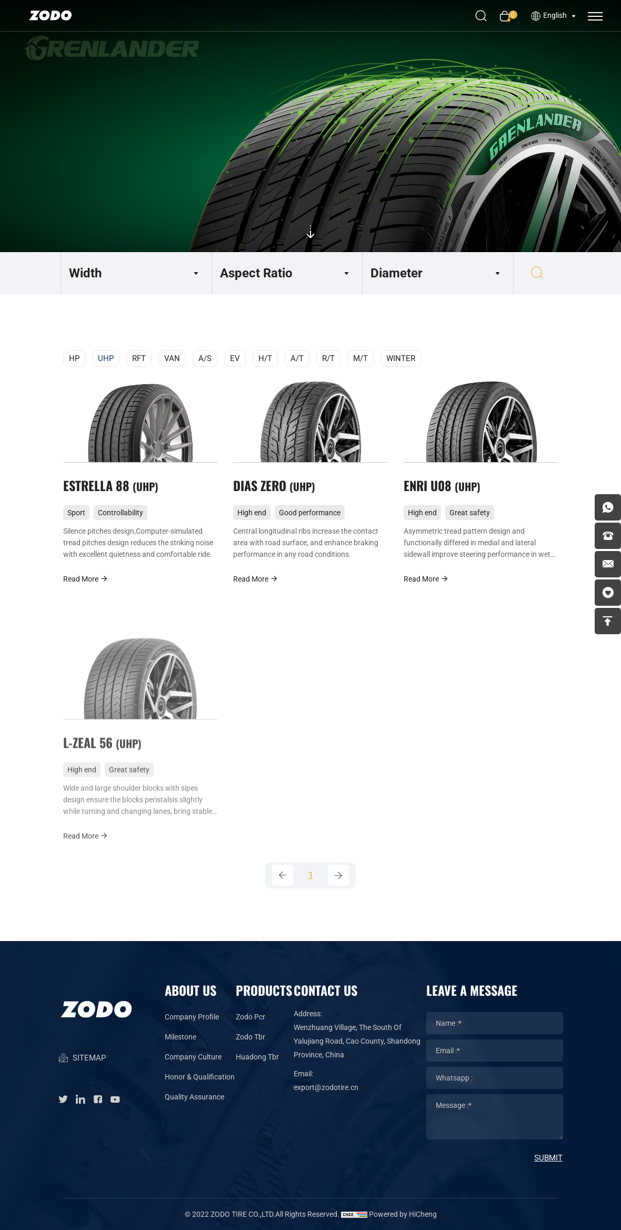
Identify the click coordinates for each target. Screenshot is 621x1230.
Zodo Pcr (250, 1017)
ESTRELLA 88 (110, 485)
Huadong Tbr (257, 1057)
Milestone (180, 1037)
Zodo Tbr (250, 1037)
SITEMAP (82, 1059)
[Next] (338, 875)
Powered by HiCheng (403, 1214)
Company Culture (193, 1057)
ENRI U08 (442, 485)
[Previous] (282, 875)
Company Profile (192, 1017)
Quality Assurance (194, 1097)
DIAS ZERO (274, 485)
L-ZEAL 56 (102, 757)
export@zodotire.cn (326, 1087)
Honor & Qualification (200, 1077)
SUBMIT (548, 1158)
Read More (85, 578)
